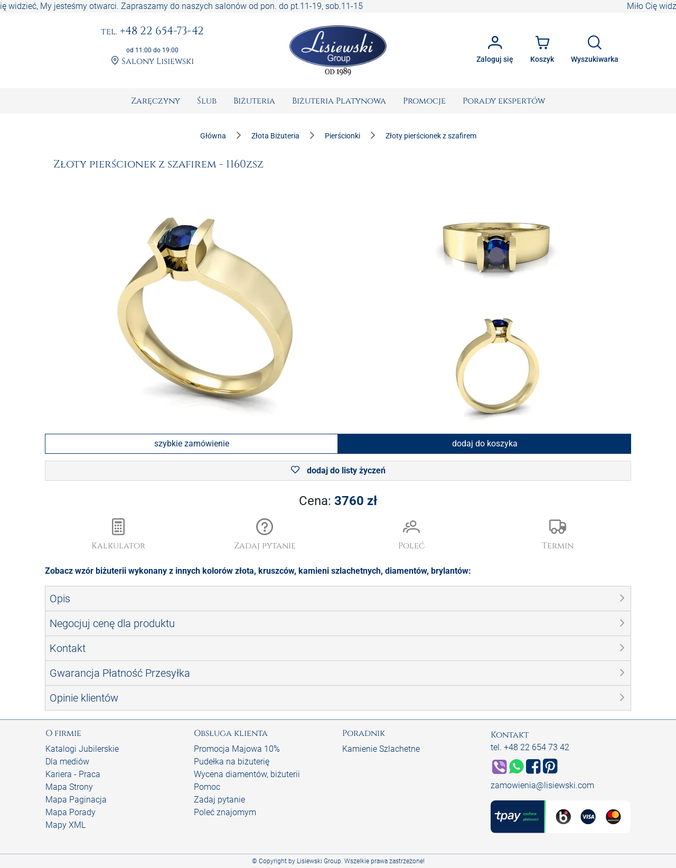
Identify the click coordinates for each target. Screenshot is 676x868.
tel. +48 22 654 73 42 (530, 747)
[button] (265, 535)
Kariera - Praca (72, 774)
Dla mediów (67, 762)
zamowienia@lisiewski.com (542, 785)
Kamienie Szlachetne (381, 749)
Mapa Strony (69, 787)
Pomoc (207, 787)
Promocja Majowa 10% (237, 749)
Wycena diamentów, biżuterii (247, 774)
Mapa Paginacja (76, 800)
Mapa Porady (70, 812)
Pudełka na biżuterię (231, 762)
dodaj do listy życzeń (338, 470)
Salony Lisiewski (152, 61)
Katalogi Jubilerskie (82, 749)
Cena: (338, 500)
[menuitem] (156, 101)
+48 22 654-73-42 (152, 32)
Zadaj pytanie (219, 800)
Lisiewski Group (319, 861)
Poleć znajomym (225, 812)
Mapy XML (65, 825)
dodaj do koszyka (485, 443)
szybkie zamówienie (191, 443)
